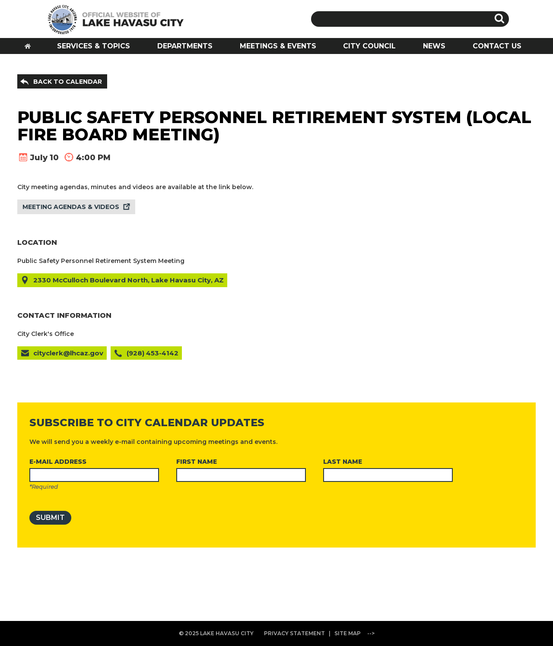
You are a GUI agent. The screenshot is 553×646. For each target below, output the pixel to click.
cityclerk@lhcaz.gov (68, 353)
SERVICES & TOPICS (93, 46)
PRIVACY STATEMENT (294, 633)
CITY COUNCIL (369, 46)
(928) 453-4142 (152, 353)
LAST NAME (342, 462)
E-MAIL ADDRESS (57, 462)
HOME (30, 49)
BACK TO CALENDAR (67, 82)
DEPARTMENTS (185, 46)
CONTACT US (497, 46)
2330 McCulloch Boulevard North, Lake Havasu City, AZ (128, 280)
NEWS (434, 46)
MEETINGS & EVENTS (278, 46)
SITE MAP (347, 633)
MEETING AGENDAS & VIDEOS (70, 207)
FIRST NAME (196, 462)
